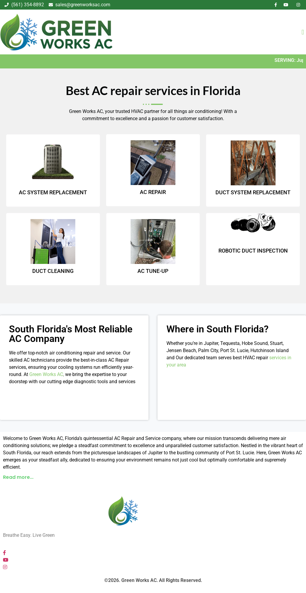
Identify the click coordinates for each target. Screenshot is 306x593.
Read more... (18, 477)
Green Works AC (46, 374)
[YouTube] (5, 560)
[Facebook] (4, 553)
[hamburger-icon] (300, 32)
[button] (153, 479)
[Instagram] (5, 567)
